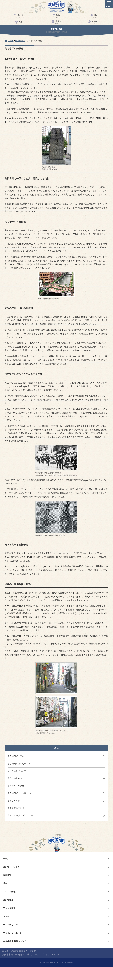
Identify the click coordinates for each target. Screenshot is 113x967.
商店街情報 (20, 40)
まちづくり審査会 (16, 786)
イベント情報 (9, 892)
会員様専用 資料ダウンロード (21, 815)
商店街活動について (17, 771)
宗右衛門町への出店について (21, 793)
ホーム (6, 859)
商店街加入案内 (15, 778)
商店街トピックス (11, 867)
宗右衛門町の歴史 (16, 756)
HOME (11, 40)
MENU (56, 748)
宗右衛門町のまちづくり (19, 763)
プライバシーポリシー (13, 933)
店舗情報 (7, 875)
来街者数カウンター (17, 808)
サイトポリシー (10, 925)
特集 (5, 883)
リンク (6, 916)
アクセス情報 (9, 908)
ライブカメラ (14, 800)
